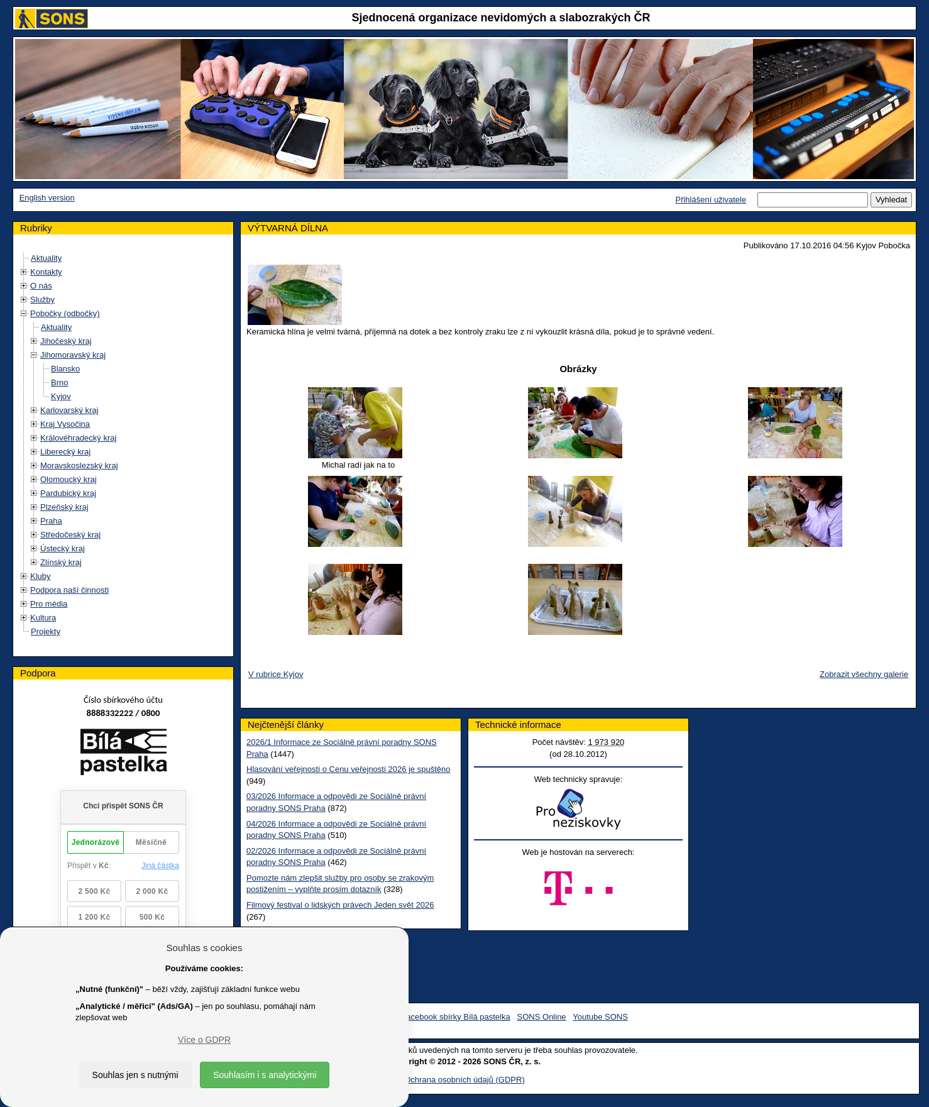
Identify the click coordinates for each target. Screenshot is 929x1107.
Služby (42, 299)
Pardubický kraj (68, 493)
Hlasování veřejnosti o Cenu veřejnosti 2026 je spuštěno (348, 769)
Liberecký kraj (65, 451)
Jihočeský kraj (66, 341)
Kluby (40, 576)
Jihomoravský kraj (73, 355)
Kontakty (46, 272)
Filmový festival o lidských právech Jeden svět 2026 (340, 905)
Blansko (65, 368)
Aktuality (46, 258)
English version (47, 197)
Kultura (43, 617)
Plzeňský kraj (64, 507)
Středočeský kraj (70, 534)
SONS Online (541, 1017)
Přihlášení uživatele (710, 199)
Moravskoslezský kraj (79, 465)
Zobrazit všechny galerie (864, 674)
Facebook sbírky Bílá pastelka (455, 1017)
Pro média (48, 604)
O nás (41, 285)
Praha (51, 521)
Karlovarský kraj (69, 410)
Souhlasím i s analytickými (264, 1075)
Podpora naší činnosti (69, 590)
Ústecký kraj (62, 548)
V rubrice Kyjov (275, 674)
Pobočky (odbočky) (65, 313)
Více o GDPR (204, 1040)
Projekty (45, 631)
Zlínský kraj (61, 562)
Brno (59, 382)
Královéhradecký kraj (78, 438)
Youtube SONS (600, 1017)
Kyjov (61, 396)
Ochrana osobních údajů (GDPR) (464, 1079)
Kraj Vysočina (65, 424)
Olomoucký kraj (68, 479)
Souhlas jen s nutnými (135, 1075)
